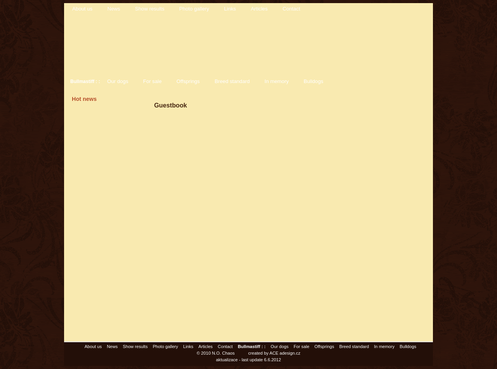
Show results (150, 9)
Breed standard (232, 81)
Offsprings (188, 81)
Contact (291, 9)
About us (82, 9)
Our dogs (117, 81)
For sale (152, 81)
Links (230, 9)
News (113, 9)
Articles (259, 9)
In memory (276, 81)
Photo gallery (194, 9)
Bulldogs (313, 81)
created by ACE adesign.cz (274, 353)
